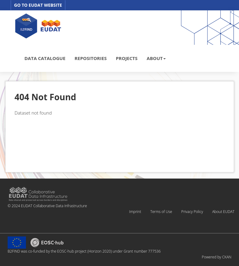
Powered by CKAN (216, 257)
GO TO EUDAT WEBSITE (38, 5)
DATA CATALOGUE (44, 58)
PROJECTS (126, 58)
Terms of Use (161, 211)
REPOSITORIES (90, 58)
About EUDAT (223, 211)
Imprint (135, 211)
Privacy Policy (192, 211)
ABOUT (156, 58)
